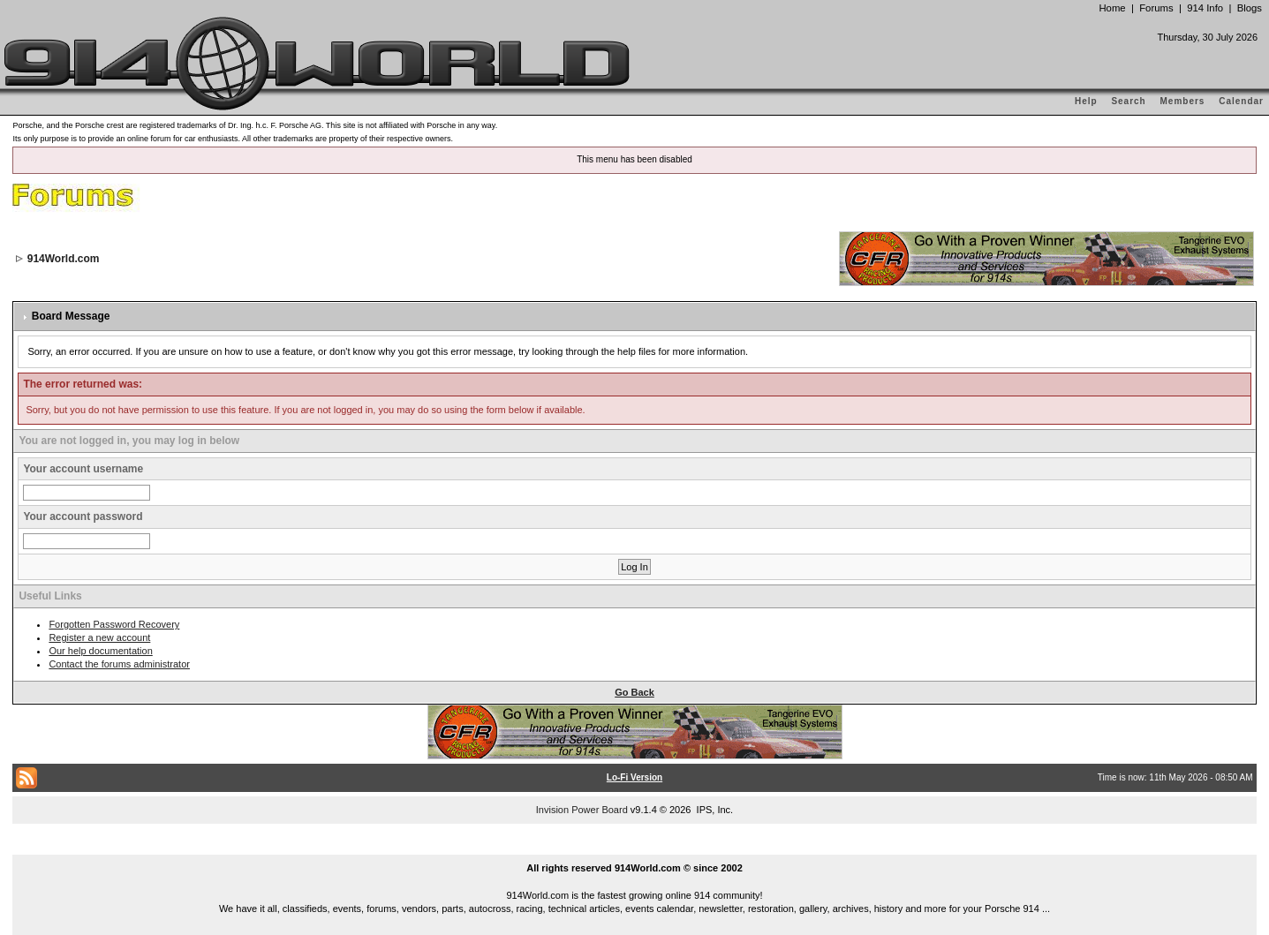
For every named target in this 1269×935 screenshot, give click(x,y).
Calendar (1241, 101)
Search (1128, 101)
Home (1112, 8)
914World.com (63, 259)
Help (1086, 101)
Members (1182, 101)
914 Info (1205, 8)
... (635, 847)
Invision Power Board (582, 809)
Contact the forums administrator (119, 664)
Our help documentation (100, 650)
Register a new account (99, 637)
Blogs (1249, 8)
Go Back (634, 692)
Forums (1156, 8)
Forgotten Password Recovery (114, 624)
